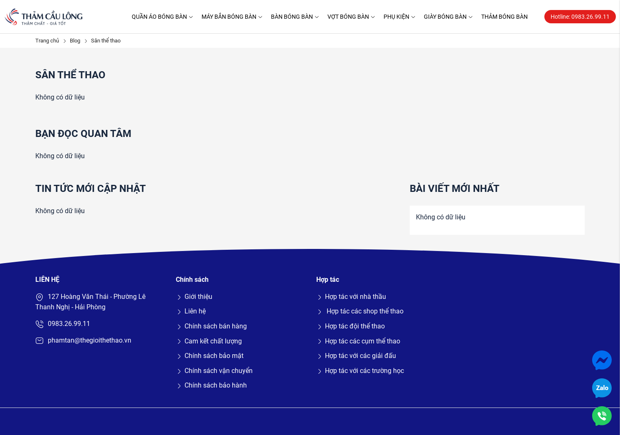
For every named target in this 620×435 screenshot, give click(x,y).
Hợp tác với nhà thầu (351, 297)
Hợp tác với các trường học (360, 371)
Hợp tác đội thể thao (350, 326)
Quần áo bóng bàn (162, 16)
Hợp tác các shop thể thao (359, 311)
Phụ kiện (400, 16)
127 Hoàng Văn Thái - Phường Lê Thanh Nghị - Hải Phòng (90, 302)
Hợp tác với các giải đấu (356, 356)
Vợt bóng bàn (351, 16)
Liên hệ (191, 311)
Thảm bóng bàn (504, 16)
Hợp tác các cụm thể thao (358, 341)
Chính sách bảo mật (210, 356)
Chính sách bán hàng (211, 326)
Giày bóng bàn (448, 16)
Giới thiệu (194, 297)
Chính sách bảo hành (211, 385)
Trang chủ (47, 40)
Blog (75, 40)
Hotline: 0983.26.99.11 (580, 16)
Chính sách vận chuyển (214, 371)
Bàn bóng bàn (295, 16)
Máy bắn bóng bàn (232, 16)
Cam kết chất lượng (209, 341)
